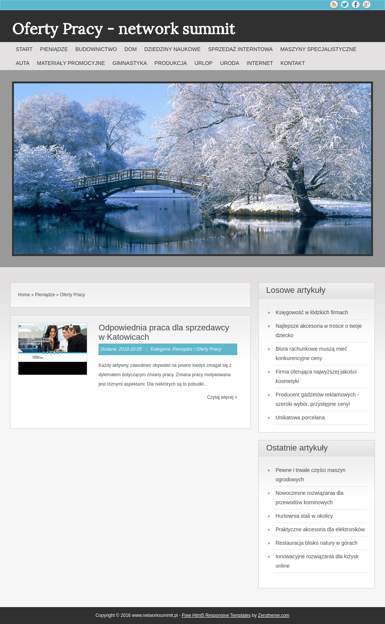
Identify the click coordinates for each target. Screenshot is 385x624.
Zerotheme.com (274, 615)
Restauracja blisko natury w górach (317, 543)
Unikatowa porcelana (300, 417)
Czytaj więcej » (222, 397)
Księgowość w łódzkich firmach (312, 312)
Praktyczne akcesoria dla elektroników (320, 529)
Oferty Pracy (72, 294)
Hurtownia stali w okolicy (304, 516)
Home (24, 294)
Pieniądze (45, 294)
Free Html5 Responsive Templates (216, 615)
